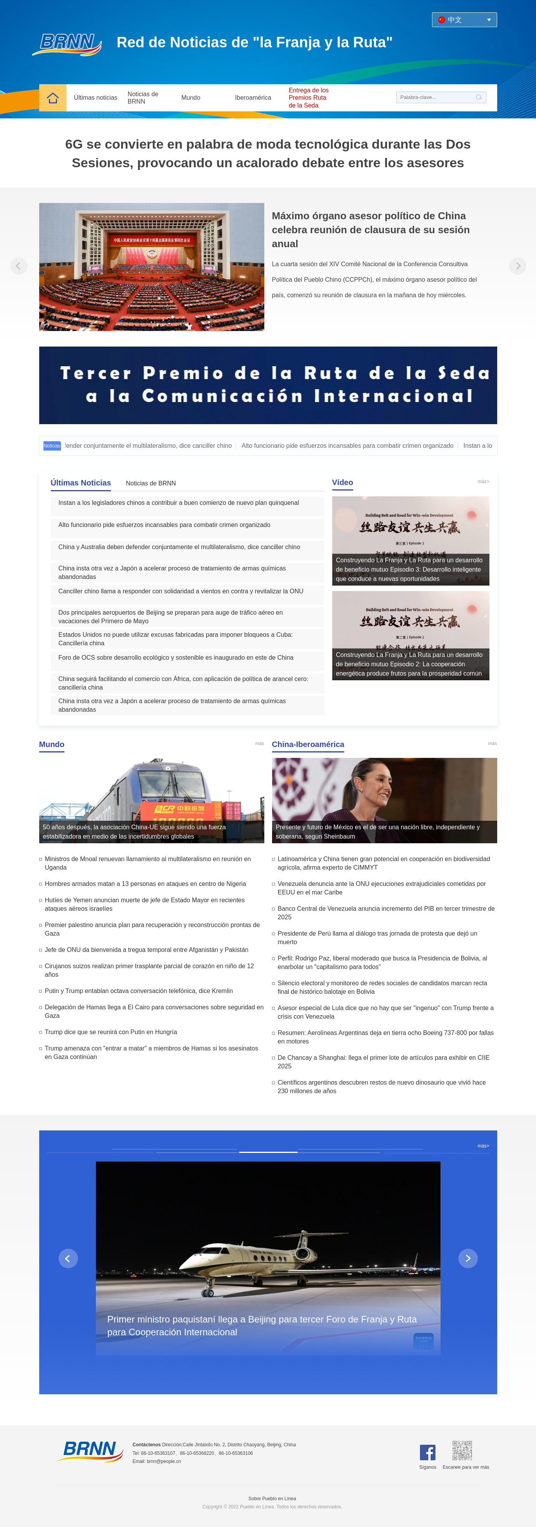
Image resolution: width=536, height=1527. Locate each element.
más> (483, 481)
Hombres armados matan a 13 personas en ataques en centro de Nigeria (145, 883)
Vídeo (342, 482)
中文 (455, 20)
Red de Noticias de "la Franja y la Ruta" (255, 42)
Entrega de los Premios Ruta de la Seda (309, 97)
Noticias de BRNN (143, 98)
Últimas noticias (96, 97)
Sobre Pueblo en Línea (272, 1498)
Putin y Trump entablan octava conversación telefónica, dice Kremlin (139, 991)
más (259, 743)
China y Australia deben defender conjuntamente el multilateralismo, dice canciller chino (179, 547)
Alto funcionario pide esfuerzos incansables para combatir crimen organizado (351, 445)
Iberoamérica (253, 97)
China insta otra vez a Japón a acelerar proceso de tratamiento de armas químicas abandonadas (172, 572)
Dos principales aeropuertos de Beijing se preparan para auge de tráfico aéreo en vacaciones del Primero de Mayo (171, 616)
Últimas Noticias (81, 482)
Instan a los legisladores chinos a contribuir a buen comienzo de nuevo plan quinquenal (179, 502)
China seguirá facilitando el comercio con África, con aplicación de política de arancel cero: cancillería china (184, 683)
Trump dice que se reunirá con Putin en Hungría (111, 1032)
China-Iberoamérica (308, 744)
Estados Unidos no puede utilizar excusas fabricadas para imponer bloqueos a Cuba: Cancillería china (176, 639)
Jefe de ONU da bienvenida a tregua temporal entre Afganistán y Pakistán (147, 949)
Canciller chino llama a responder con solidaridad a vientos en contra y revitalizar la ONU (181, 591)
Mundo (190, 97)
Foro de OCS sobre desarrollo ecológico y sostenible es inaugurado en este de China (176, 657)
